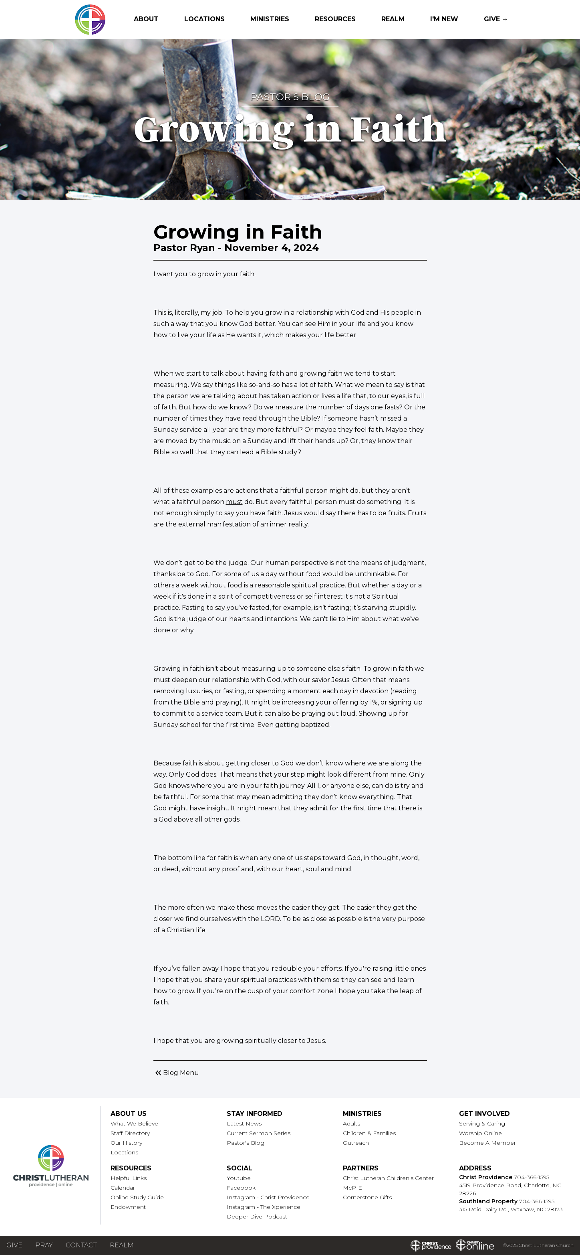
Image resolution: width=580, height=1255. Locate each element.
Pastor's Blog (245, 1142)
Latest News (244, 1123)
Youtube (239, 1178)
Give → (496, 19)
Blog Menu (176, 1073)
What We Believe (134, 1123)
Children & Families (369, 1133)
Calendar (123, 1187)
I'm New (444, 19)
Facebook (241, 1187)
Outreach (356, 1142)
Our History (126, 1142)
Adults (351, 1123)
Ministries (269, 19)
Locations (204, 19)
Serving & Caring (482, 1123)
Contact (81, 1245)
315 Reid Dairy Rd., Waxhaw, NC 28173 (511, 1209)
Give (14, 1245)
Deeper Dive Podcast (257, 1216)
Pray (44, 1245)
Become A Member (487, 1142)
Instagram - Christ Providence (268, 1197)
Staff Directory (130, 1133)
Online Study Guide (137, 1197)
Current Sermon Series (258, 1133)
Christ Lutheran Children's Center (388, 1178)
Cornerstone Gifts (367, 1197)
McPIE (352, 1187)
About (146, 19)
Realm (393, 19)
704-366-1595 (531, 1177)
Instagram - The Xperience (263, 1206)
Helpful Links (129, 1178)
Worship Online (480, 1133)
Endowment (128, 1206)
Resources (335, 19)
